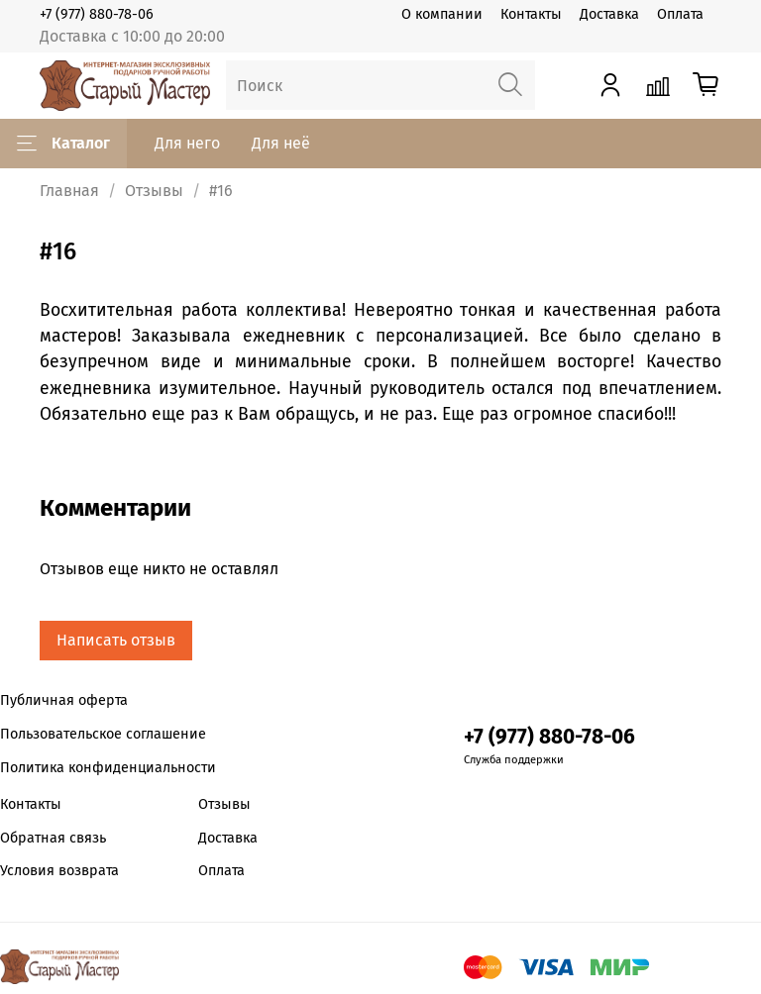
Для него (187, 143)
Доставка (609, 14)
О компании (442, 14)
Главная (69, 190)
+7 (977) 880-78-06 (97, 14)
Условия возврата (59, 870)
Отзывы (154, 190)
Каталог (63, 143)
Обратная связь (53, 838)
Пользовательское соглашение (103, 734)
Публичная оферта (64, 700)
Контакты (531, 14)
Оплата (680, 14)
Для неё (281, 143)
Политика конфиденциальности (108, 767)
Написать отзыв (115, 640)
